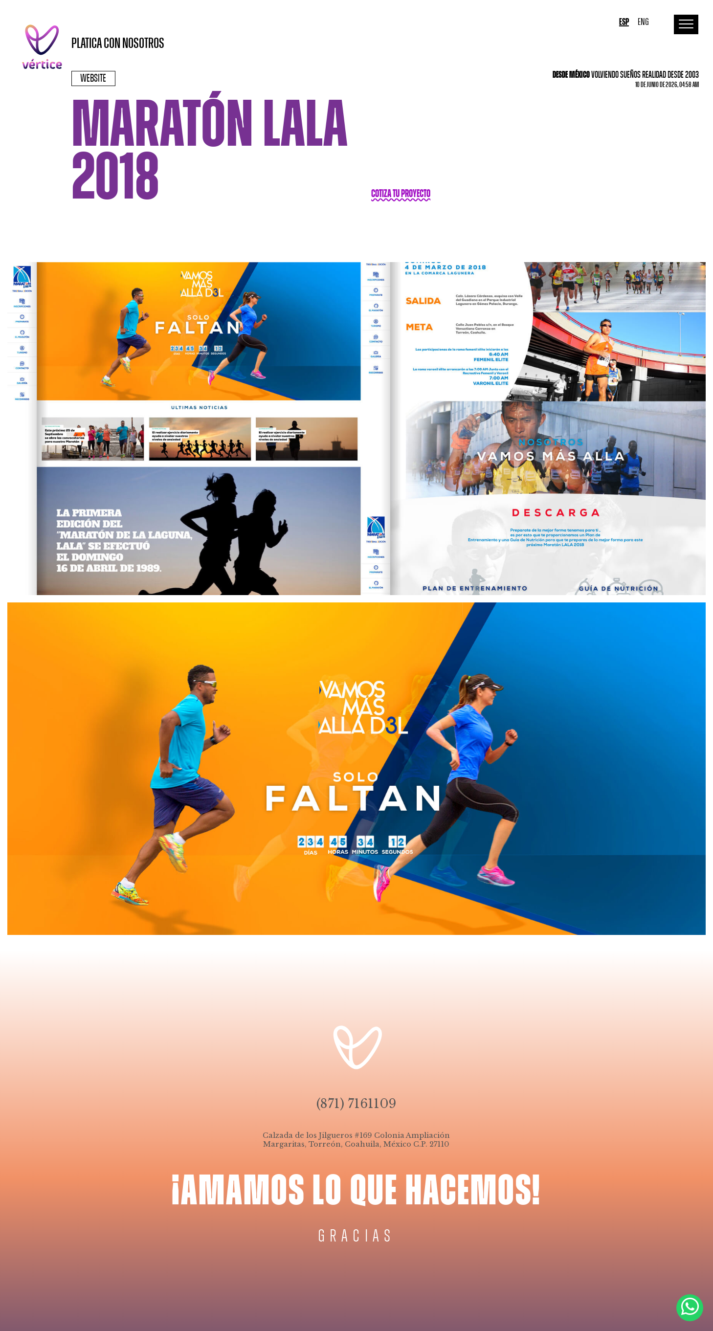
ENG (643, 22)
